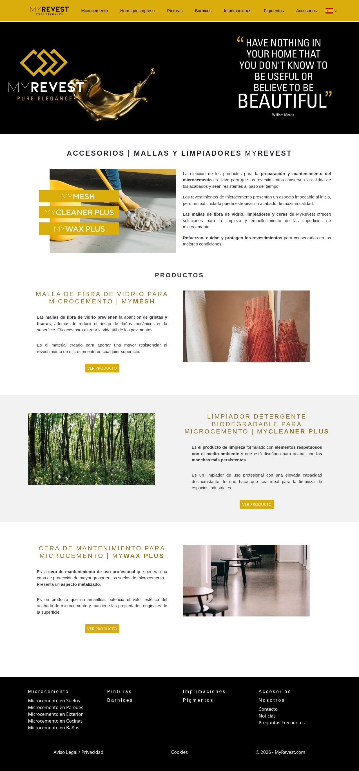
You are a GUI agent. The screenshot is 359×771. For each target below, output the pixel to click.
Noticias (267, 716)
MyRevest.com (290, 752)
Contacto (268, 709)
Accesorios (306, 10)
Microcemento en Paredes (55, 707)
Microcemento (94, 10)
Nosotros (272, 700)
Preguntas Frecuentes (282, 722)
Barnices (203, 10)
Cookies (179, 752)
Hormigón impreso (137, 10)
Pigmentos (274, 10)
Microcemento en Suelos (54, 701)
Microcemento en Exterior (55, 714)
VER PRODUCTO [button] (102, 368)
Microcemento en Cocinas (55, 721)
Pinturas (175, 10)
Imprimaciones (237, 10)
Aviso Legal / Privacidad (79, 752)
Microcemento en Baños (53, 728)
